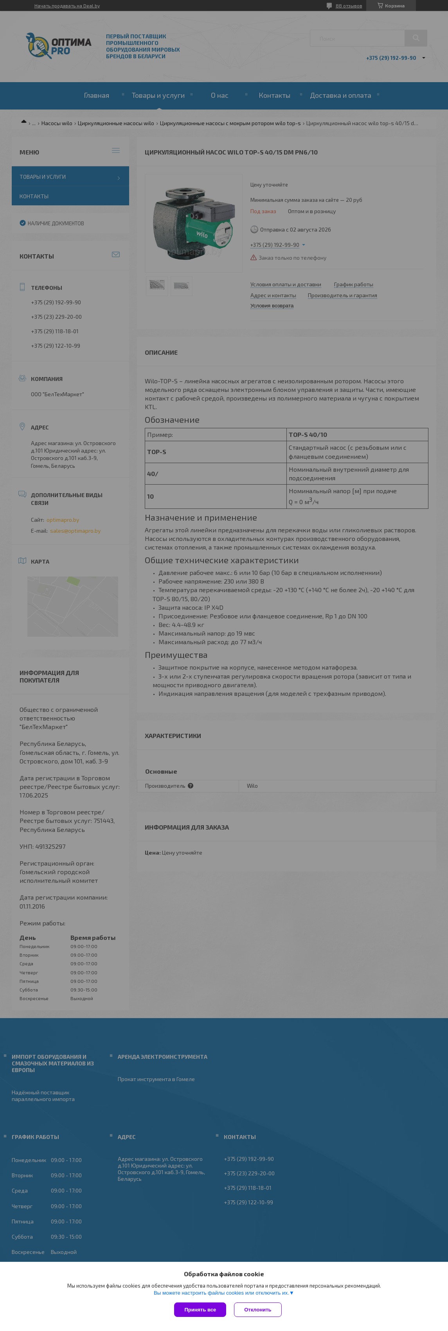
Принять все (200, 1310)
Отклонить (257, 1310)
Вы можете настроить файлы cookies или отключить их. (221, 1293)
